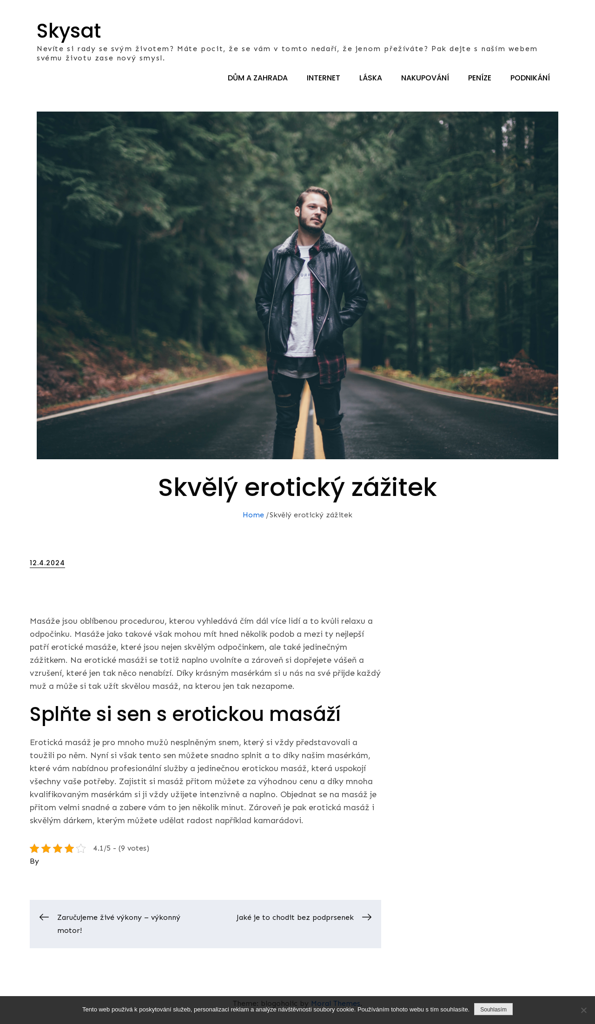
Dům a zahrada (258, 78)
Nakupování (425, 78)
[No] (583, 1010)
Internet (323, 78)
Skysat (69, 31)
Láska (370, 78)
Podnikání (530, 78)
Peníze (479, 78)
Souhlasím (493, 1009)
